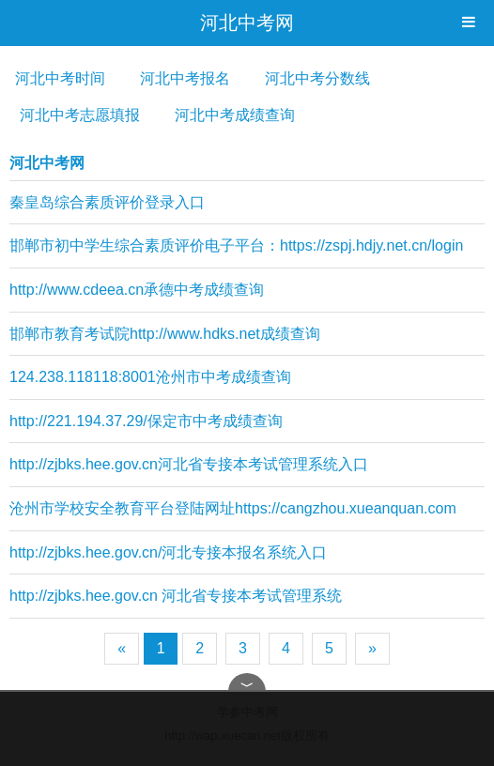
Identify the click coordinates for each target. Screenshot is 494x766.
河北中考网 (247, 22)
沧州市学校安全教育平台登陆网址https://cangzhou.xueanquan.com (232, 508)
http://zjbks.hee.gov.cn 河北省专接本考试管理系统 (175, 596)
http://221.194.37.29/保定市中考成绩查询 (146, 421)
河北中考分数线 (317, 78)
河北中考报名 (185, 78)
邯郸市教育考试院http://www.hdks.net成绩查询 (164, 334)
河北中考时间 (60, 78)
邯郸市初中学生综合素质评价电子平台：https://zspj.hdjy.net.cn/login (236, 245)
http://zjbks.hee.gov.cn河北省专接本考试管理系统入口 (188, 464)
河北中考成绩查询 (235, 115)
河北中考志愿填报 (80, 115)
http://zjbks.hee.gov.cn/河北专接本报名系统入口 (168, 552)
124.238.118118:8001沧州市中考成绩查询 (150, 377)
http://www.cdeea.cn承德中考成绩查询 (136, 290)
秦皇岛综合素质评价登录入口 (107, 202)
